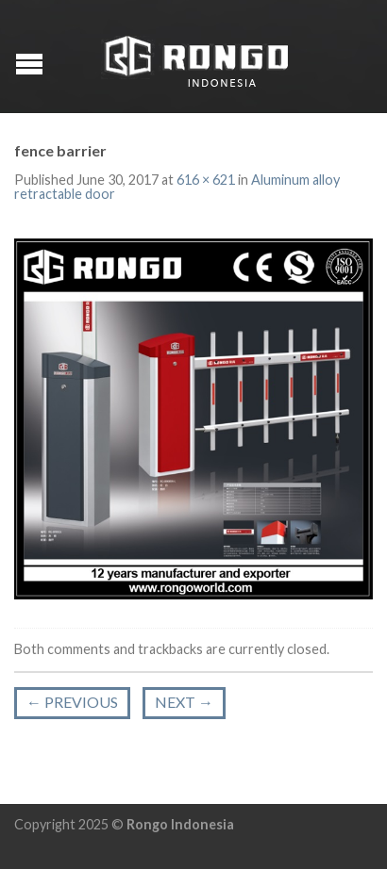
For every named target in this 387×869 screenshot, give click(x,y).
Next (184, 702)
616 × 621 (206, 180)
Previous (72, 702)
